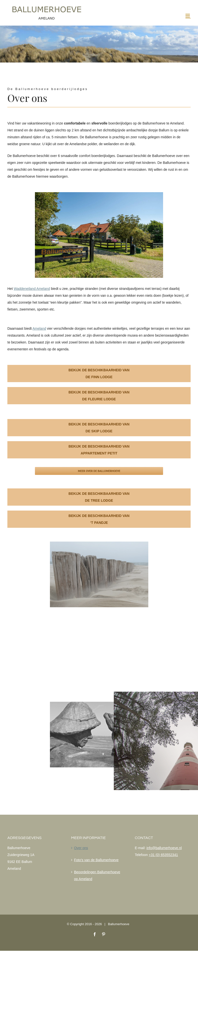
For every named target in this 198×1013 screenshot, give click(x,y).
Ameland (39, 328)
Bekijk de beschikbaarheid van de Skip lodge (99, 427)
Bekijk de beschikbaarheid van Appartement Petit (99, 449)
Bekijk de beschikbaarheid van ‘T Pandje (99, 519)
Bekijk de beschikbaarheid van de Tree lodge (99, 497)
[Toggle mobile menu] (188, 15)
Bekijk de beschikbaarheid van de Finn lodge (99, 373)
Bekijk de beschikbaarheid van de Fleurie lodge (99, 395)
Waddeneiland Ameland (32, 289)
